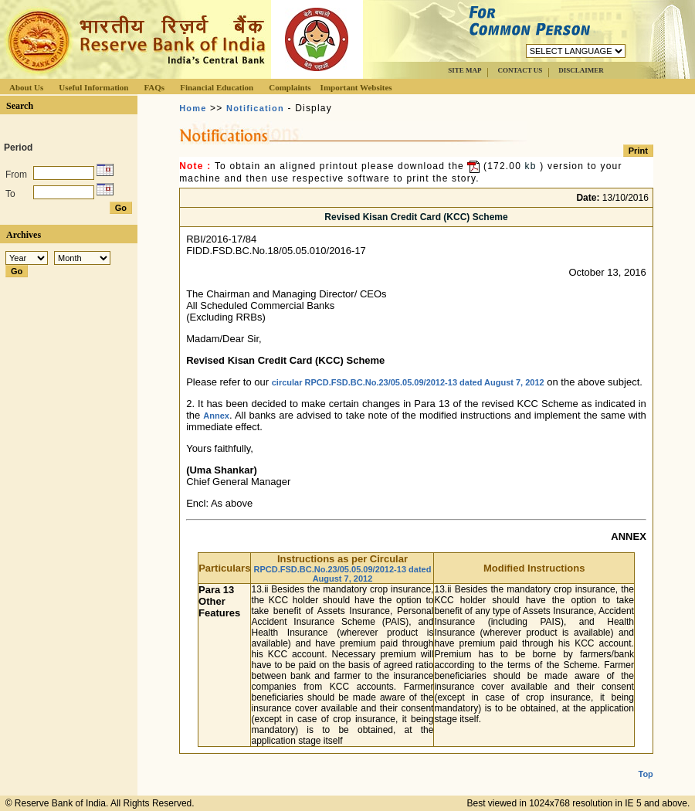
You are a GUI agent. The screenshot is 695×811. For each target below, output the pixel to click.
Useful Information (93, 87)
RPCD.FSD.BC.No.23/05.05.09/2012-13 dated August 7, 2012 (343, 574)
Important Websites (356, 87)
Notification (255, 108)
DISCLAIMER (581, 70)
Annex (216, 415)
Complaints (289, 87)
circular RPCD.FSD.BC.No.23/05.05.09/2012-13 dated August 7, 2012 (408, 382)
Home (192, 108)
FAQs (154, 87)
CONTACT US (519, 70)
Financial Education (216, 87)
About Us (26, 87)
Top (646, 761)
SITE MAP (464, 70)
